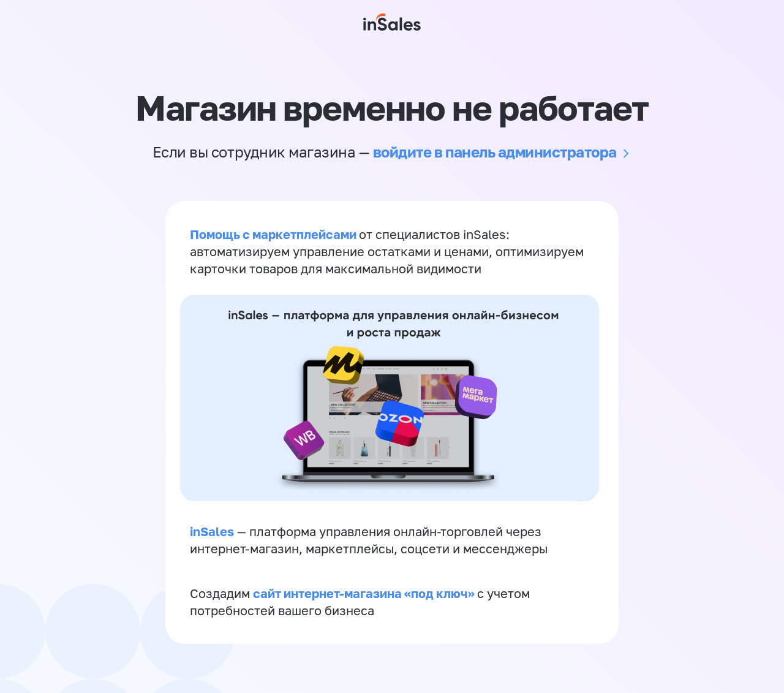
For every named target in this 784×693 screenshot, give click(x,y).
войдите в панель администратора (495, 152)
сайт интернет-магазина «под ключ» (365, 593)
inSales (212, 531)
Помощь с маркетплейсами (274, 234)
